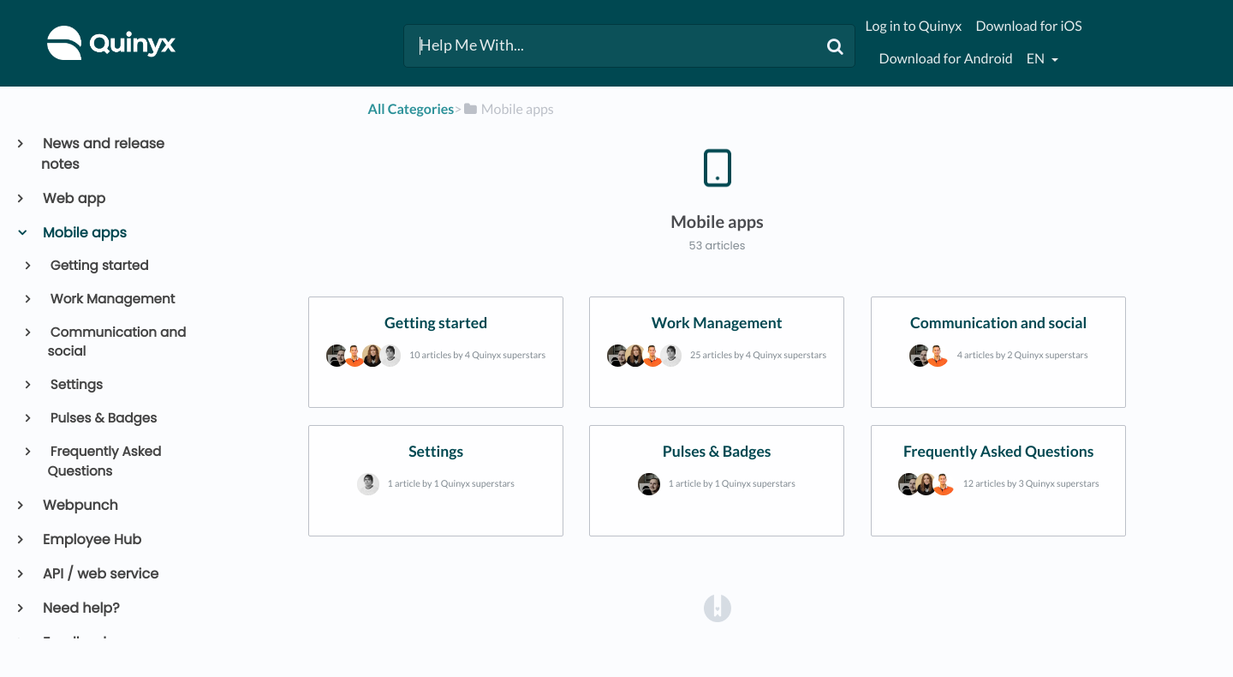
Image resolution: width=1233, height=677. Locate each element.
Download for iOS (1028, 26)
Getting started (98, 266)
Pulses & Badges (103, 419)
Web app (73, 198)
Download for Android (946, 59)
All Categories (411, 109)
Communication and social (117, 343)
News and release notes (102, 154)
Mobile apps (84, 233)
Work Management (112, 300)
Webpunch (79, 505)
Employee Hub (91, 539)
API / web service (99, 574)
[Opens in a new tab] (717, 608)
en (1037, 59)
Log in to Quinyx (914, 26)
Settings (75, 385)
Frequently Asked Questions (105, 462)
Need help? (80, 608)
